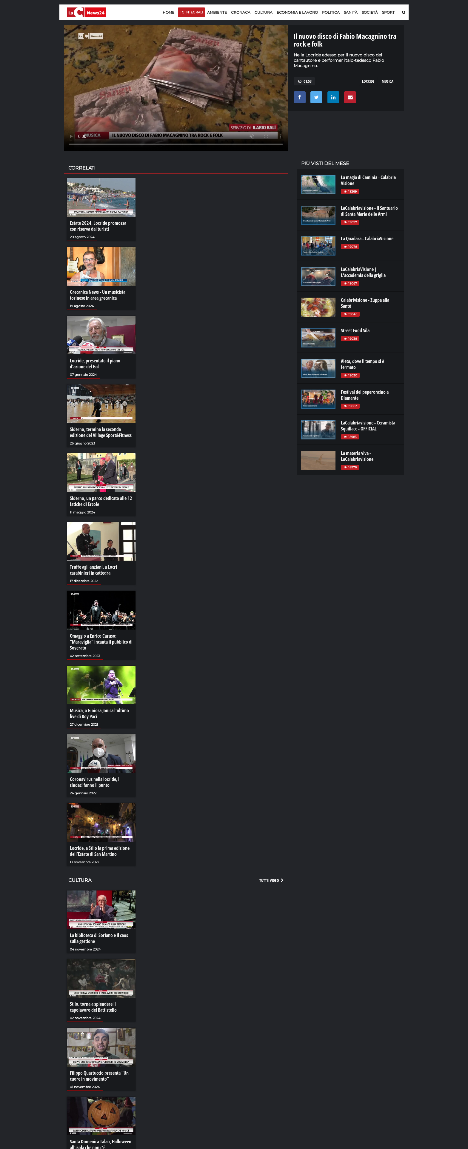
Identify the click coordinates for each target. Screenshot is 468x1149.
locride (368, 81)
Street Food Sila (355, 330)
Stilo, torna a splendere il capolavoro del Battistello (93, 1007)
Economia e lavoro (297, 12)
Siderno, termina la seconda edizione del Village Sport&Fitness (101, 432)
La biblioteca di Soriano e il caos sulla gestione (99, 938)
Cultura (264, 12)
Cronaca (240, 12)
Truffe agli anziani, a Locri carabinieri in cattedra (93, 570)
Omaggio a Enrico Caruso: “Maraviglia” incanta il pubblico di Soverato (101, 642)
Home (168, 12)
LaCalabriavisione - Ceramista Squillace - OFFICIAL (368, 425)
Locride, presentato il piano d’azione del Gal (95, 363)
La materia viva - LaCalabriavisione (357, 456)
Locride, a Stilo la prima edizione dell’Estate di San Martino (100, 851)
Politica (331, 12)
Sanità (351, 12)
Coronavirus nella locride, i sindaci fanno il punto (94, 782)
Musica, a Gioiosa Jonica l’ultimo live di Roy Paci (99, 713)
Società (370, 12)
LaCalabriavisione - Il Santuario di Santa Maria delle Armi (369, 211)
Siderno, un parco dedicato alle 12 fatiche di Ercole (101, 501)
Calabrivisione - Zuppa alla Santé (365, 303)
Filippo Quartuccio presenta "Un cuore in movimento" (99, 1076)
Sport (388, 12)
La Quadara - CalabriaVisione (367, 238)
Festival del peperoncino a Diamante (365, 395)
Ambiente (217, 12)
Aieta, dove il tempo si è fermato (362, 364)
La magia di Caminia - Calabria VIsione (368, 180)
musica (387, 81)
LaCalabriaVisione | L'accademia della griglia (363, 272)
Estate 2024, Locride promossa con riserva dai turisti (98, 226)
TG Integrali (191, 12)
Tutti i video (271, 880)
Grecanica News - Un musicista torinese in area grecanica (97, 295)
